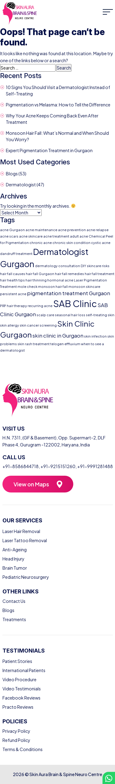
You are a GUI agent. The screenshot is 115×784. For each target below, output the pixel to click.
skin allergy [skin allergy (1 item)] (9, 325)
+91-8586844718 (20, 466)
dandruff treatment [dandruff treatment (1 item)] (16, 254)
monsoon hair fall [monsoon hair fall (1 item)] (53, 286)
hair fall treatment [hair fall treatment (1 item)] (99, 274)
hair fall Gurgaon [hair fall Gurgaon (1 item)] (40, 274)
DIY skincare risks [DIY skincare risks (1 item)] (95, 266)
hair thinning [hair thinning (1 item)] (36, 280)
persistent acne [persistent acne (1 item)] (13, 294)
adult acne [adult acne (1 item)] (79, 236)
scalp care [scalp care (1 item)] (45, 315)
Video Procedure (19, 679)
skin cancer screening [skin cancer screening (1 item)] (38, 325)
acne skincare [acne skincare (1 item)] (31, 236)
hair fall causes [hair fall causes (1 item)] (12, 274)
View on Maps (31, 484)
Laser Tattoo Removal (24, 540)
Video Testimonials (21, 688)
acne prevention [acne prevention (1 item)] (72, 230)
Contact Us (13, 601)
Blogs (12, 173)
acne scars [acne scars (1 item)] (9, 236)
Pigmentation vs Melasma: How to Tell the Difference (58, 104)
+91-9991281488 (95, 466)
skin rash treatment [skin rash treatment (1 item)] (33, 344)
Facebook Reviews (21, 697)
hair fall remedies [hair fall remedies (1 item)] (69, 274)
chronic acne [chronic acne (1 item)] (40, 243)
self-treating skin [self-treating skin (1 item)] (100, 315)
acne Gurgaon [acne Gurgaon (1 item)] (12, 230)
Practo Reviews (17, 707)
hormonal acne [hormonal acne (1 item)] (60, 280)
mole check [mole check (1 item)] (27, 286)
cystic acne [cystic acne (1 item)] (100, 243)
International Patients (23, 670)
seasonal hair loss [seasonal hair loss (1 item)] (70, 315)
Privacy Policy (16, 731)
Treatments (14, 619)
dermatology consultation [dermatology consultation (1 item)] (57, 266)
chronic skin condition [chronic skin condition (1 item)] (71, 243)
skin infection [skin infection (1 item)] (95, 336)
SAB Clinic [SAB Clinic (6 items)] (75, 303)
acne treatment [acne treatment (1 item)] (56, 236)
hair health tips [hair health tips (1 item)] (12, 280)
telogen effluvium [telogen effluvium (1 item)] (65, 344)
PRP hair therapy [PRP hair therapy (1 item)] (13, 306)
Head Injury (13, 558)
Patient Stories (17, 661)
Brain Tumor (14, 568)
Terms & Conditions (22, 749)
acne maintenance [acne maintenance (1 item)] (41, 230)
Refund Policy (16, 740)
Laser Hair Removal (21, 531)
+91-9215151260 (57, 466)
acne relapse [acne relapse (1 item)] (97, 230)
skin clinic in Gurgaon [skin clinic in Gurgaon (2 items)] (58, 335)
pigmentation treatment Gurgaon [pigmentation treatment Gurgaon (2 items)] (68, 293)
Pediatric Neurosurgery (25, 577)
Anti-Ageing (14, 549)
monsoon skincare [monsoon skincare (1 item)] (84, 286)
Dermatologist (21, 184)
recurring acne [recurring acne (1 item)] (40, 306)
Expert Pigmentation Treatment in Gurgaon (49, 150)
